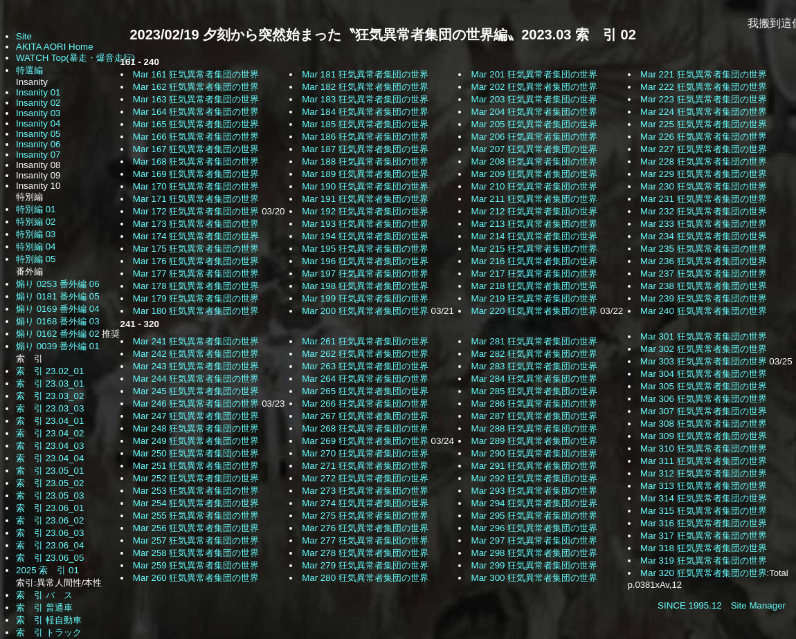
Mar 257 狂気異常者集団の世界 (196, 540)
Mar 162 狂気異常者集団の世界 (196, 87)
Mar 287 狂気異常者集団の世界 (534, 416)
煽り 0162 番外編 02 (59, 333)
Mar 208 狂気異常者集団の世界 (534, 161)
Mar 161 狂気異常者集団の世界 (196, 74)
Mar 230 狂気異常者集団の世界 (703, 186)
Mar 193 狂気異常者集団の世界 (365, 224)
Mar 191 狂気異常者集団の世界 (365, 199)
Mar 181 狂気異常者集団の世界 (365, 74)
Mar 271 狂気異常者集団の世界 (365, 466)
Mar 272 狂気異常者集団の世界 (365, 478)
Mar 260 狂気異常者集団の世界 (196, 578)
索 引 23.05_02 (50, 483)
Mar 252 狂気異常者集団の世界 (196, 478)
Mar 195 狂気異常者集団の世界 (365, 248)
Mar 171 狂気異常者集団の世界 (196, 199)
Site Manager (758, 605)
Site (24, 36)
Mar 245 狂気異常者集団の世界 (196, 391)
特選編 (29, 70)
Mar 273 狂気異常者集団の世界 (365, 490)
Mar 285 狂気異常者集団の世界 (534, 391)
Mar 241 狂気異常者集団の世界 (196, 341)
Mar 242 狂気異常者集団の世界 (196, 354)
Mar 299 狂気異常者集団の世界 (534, 565)
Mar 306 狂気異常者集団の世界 (703, 398)
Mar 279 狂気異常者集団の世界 (365, 565)
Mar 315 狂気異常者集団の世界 (703, 511)
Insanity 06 (38, 144)
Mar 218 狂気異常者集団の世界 (534, 286)
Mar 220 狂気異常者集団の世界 (534, 311)
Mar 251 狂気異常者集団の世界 (196, 466)
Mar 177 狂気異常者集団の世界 (196, 273)
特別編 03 (36, 234)
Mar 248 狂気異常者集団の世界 (196, 428)
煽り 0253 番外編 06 (58, 284)
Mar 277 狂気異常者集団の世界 (365, 540)
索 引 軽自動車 (49, 620)
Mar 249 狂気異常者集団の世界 (196, 441)
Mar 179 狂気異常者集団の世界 (196, 298)
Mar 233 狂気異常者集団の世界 (703, 224)
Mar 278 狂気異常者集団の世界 (365, 553)
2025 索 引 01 (47, 570)
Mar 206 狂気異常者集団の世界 (534, 136)
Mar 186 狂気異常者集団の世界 (365, 136)
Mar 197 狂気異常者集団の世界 (365, 273)
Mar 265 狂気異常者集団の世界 (365, 391)
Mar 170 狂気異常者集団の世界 (196, 186)
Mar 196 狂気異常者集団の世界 (365, 261)
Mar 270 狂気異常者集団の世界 (365, 453)
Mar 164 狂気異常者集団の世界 (196, 111)
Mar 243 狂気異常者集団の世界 (196, 366)
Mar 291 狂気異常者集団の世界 (534, 466)
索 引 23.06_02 (50, 520)
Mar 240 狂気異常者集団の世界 (703, 311)
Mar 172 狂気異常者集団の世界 (196, 211)
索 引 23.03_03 (50, 408)
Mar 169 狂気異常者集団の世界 (196, 174)
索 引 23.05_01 (50, 470)
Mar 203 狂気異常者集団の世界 (534, 99)
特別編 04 (36, 246)
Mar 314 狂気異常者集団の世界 (703, 498)
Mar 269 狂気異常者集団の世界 (365, 441)
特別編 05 (36, 259)
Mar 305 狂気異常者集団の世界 (703, 386)
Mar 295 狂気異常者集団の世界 (534, 515)
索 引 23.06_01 (50, 508)
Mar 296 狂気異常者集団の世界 (534, 528)
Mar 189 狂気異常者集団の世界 (365, 174)
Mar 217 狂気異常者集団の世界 (534, 273)
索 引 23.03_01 (50, 383)
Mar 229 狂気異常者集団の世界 (703, 174)
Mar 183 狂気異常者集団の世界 (365, 99)
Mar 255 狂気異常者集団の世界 (196, 515)
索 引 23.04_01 (50, 421)
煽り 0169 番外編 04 (58, 309)
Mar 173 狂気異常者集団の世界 (196, 224)
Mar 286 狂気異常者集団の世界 (534, 403)
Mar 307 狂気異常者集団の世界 (703, 411)
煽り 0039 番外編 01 (58, 346)
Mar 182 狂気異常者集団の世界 (365, 87)
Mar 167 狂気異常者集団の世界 (196, 149)
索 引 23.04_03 (50, 446)
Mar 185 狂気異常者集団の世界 (365, 124)
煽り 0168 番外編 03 (58, 321)
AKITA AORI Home (54, 46)
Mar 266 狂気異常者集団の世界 (365, 403)
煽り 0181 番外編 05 (58, 296)
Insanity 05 (38, 134)
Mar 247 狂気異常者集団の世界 (196, 416)
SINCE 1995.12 (690, 605)
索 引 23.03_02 (50, 396)
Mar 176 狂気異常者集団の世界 (196, 261)
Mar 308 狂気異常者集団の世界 (703, 423)
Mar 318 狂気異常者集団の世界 (703, 548)
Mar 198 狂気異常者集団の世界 (365, 286)
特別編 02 (36, 221)
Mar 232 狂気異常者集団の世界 (703, 211)
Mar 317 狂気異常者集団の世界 (703, 535)
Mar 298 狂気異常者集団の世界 (534, 553)
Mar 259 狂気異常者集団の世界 (196, 565)
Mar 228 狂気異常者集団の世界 (703, 161)
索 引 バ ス (44, 595)
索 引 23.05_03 (50, 495)
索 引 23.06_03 (50, 533)
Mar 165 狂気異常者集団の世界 (196, 124)
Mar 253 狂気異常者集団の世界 (196, 490)
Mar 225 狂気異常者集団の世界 (703, 124)
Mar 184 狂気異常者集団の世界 (365, 111)
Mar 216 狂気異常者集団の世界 (534, 261)
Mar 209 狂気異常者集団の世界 (534, 174)
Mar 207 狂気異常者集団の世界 (534, 149)
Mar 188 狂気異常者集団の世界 (365, 161)
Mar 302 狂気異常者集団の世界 (703, 349)
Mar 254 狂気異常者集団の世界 (196, 503)
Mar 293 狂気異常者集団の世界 (534, 490)
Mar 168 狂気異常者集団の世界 (196, 161)
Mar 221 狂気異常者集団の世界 (703, 74)
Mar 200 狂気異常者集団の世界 (365, 311)
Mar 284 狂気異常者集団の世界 (534, 378)
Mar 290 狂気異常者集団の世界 (534, 453)
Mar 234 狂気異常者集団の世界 (703, 236)
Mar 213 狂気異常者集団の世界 (534, 224)
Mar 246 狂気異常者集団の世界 (196, 403)
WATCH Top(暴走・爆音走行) (75, 58)
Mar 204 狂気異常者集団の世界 (534, 111)
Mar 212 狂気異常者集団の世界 (534, 211)
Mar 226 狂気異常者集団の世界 (703, 136)
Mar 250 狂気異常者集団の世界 (196, 453)
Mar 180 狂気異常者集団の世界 (196, 311)
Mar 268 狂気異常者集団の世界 (365, 428)
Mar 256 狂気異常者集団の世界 (196, 528)
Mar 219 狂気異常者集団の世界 (534, 298)
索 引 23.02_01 (50, 371)
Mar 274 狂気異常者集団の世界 (365, 503)
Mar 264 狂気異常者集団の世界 (365, 378)
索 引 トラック (49, 632)
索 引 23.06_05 (50, 558)
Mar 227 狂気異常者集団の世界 (703, 149)
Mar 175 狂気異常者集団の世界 (196, 248)
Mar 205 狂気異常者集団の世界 (534, 124)
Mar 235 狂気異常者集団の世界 (703, 248)
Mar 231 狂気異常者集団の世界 (703, 199)
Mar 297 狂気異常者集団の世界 (534, 540)
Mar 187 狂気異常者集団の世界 (365, 149)
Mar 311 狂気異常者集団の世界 (703, 461)
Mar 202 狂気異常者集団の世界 (534, 87)
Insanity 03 (38, 113)
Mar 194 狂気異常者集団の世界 (365, 236)
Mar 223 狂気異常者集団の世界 (703, 99)
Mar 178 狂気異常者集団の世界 (196, 286)
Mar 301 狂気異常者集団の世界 (703, 336)
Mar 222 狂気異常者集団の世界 (703, 87)
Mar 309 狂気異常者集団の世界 (703, 436)
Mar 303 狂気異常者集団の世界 (703, 361)
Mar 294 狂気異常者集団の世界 (534, 503)
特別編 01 (36, 209)
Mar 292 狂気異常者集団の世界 (534, 478)
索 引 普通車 (44, 607)
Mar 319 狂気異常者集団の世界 (703, 560)
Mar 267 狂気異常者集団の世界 (365, 416)
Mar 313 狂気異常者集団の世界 (703, 486)
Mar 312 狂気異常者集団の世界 (703, 473)
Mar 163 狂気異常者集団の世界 (196, 99)
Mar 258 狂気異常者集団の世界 (196, 553)
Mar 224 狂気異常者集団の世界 (703, 111)
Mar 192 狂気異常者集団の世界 (365, 211)
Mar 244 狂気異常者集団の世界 (196, 378)
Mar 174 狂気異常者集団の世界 (196, 236)
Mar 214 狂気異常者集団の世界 (534, 236)
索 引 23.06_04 (50, 545)
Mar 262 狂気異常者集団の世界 (365, 354)
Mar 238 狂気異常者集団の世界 (703, 286)
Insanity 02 (38, 103)
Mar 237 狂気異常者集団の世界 (703, 273)
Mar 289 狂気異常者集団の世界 (534, 441)
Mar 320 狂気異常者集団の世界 (703, 573)
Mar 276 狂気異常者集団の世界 (365, 528)
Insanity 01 (38, 92)
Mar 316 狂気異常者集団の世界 (703, 523)
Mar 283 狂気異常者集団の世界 (534, 366)
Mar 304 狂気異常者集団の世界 (703, 374)
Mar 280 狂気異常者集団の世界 (365, 578)
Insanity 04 (38, 123)
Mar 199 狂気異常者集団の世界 (365, 298)
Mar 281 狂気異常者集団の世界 (534, 341)
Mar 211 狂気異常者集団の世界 (534, 199)
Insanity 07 (38, 154)
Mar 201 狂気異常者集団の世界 (534, 74)
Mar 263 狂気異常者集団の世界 (365, 366)
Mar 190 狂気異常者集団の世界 (365, 186)
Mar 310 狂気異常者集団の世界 (703, 448)
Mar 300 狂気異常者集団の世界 (534, 578)
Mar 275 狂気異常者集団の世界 (365, 515)
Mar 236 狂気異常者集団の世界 (703, 261)
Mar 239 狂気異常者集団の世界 (703, 298)
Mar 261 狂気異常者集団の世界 (365, 341)
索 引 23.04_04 (50, 458)
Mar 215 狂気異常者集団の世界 (534, 248)
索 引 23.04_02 (50, 433)
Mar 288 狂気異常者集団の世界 (534, 428)
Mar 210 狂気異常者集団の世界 (534, 186)
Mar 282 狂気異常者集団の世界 (534, 354)
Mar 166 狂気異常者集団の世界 (196, 136)
